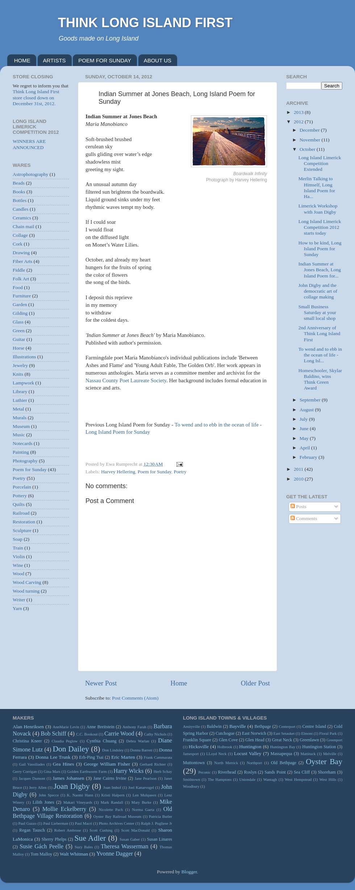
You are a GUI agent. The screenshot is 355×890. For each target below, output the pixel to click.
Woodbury (191, 786)
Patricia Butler (160, 816)
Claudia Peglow (64, 741)
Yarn (17, 608)
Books (19, 191)
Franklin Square (197, 739)
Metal (18, 409)
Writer (19, 599)
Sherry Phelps (54, 839)
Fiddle (19, 270)
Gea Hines (63, 764)
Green (19, 330)
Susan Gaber (130, 839)
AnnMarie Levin (66, 727)
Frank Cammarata (158, 757)
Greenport (334, 740)
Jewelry (20, 365)
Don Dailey (71, 749)
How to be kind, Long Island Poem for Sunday (320, 248)
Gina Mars (51, 771)
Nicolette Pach (111, 809)
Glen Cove (228, 739)
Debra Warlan (137, 741)
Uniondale (247, 779)
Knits (18, 374)
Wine (18, 565)
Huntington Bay (282, 747)
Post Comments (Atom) (135, 698)
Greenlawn (309, 739)
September (311, 400)
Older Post (255, 683)
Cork (17, 244)
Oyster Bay (324, 761)
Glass (18, 322)
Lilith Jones (43, 802)
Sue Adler (90, 838)
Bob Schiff (53, 733)
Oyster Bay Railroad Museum (117, 816)
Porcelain (22, 487)
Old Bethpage (283, 762)
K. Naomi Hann (80, 795)
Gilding (20, 313)
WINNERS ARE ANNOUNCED (29, 144)
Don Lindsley (113, 750)
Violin (19, 556)
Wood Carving (27, 582)
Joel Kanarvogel (141, 787)
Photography (25, 460)
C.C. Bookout (87, 734)
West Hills (327, 779)
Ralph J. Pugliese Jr (156, 823)
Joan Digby (72, 786)
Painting (21, 452)
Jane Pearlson (145, 778)
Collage (20, 235)
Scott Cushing (101, 830)
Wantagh (270, 779)
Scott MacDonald (135, 830)
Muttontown (194, 762)
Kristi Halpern (113, 795)
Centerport (287, 726)
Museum (21, 426)
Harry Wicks (129, 771)
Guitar (19, 339)
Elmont (307, 733)
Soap (17, 539)
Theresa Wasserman (124, 846)
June (305, 428)
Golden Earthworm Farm (86, 771)
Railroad (21, 513)
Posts (298, 506)
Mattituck (308, 753)
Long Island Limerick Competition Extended (319, 163)
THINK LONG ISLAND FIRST (145, 22)
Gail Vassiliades (32, 764)
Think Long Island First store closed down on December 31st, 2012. (36, 97)
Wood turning (26, 591)
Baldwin (214, 726)
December (310, 130)
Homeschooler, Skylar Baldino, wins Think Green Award (320, 379)
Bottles (19, 200)
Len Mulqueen (144, 795)
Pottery (20, 495)
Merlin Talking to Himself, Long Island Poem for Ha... (316, 187)
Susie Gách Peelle (41, 846)
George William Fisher (107, 764)
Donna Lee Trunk (53, 757)
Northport (254, 763)
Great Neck (282, 739)
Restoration (24, 521)
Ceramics (22, 218)
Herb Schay (163, 771)
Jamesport (191, 753)
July (304, 419)
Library (20, 391)
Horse (18, 348)
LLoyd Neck (216, 753)
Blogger (189, 871)
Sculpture (22, 530)
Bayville (237, 726)
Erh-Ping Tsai (91, 757)
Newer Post (101, 683)
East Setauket (284, 733)
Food (18, 287)
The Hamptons (220, 779)
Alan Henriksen (28, 726)
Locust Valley (248, 753)
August (307, 409)
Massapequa (281, 753)
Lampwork (23, 383)
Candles (21, 209)
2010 (299, 479)
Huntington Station (319, 746)
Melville (330, 753)
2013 (299, 112)
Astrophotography (30, 174)
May (305, 438)
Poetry (180, 471)
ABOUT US (157, 60)
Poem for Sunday (154, 471)
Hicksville (199, 746)
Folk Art (21, 278)
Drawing (21, 252)
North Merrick (226, 763)
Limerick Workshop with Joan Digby (318, 208)
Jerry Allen (37, 787)
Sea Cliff (302, 772)
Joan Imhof (112, 787)
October (308, 149)
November (310, 140)
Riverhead (227, 772)
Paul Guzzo (27, 823)
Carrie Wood (119, 733)
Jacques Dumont (32, 778)
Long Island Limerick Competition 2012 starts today (319, 227)
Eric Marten (123, 757)
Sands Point (275, 772)
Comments (304, 518)
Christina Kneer (27, 740)
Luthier (20, 400)
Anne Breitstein (100, 726)
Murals (19, 417)
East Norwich (254, 733)
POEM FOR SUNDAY (104, 60)
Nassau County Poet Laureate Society (125, 380)
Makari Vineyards (77, 802)
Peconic (204, 772)
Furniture (22, 295)
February (309, 457)
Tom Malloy (41, 854)
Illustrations (24, 356)
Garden (20, 304)
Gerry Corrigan (25, 771)
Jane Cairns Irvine (109, 778)
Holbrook (224, 747)
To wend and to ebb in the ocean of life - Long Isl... (320, 354)
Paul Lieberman (55, 823)
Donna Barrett (141, 750)
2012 (299, 121)
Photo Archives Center (116, 823)
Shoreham (327, 772)
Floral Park (328, 733)
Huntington (250, 746)
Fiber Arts (22, 261)
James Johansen (68, 778)
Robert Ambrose (67, 830)
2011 (299, 469)
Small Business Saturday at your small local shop (317, 312)
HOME (22, 60)
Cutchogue (225, 733)
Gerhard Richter (153, 764)
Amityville (191, 726)
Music (19, 434)
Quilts (19, 504)
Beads (19, 183)
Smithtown (191, 779)
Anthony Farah (134, 727)
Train (18, 548)
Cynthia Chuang (102, 740)
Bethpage (262, 726)
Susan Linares (159, 839)
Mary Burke (141, 802)
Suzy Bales (84, 847)
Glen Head (254, 739)
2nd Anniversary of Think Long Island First (319, 333)
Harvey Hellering (118, 471)
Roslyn (250, 772)
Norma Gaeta (143, 809)
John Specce (49, 795)
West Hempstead (298, 779)
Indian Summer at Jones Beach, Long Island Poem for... (319, 269)
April (305, 447)
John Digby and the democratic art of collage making (317, 291)
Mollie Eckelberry (64, 809)
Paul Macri (83, 823)
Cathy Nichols (155, 734)
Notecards (23, 443)
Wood (18, 573)
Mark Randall (112, 802)
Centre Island (314, 726)
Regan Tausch (32, 830)
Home (179, 683)
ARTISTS (54, 60)
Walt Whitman (74, 854)
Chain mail (23, 226)
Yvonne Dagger (114, 853)
